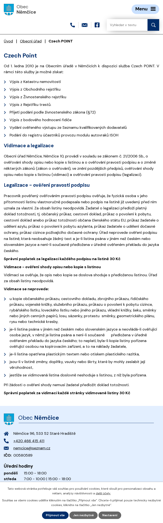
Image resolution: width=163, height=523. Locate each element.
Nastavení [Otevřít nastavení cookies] (109, 515)
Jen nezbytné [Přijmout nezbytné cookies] (83, 515)
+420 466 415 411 (28, 440)
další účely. (103, 493)
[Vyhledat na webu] (124, 25)
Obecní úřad (31, 41)
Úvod (8, 41)
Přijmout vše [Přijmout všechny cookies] (55, 515)
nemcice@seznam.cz (31, 448)
